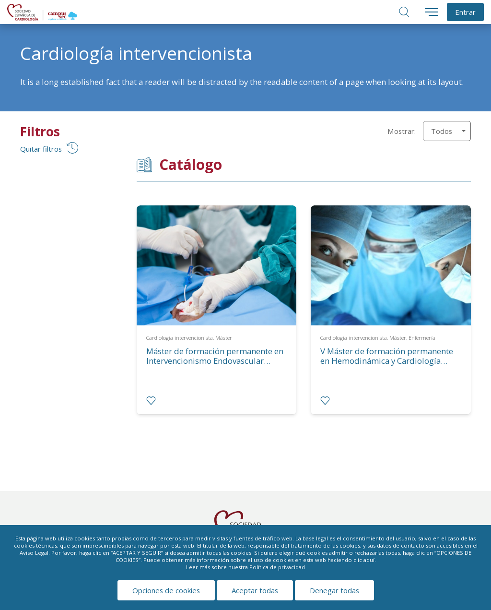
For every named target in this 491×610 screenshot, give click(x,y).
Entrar (465, 12)
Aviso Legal (34, 552)
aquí (368, 559)
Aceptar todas (255, 590)
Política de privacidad (277, 567)
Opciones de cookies (166, 590)
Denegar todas (334, 590)
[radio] (151, 401)
